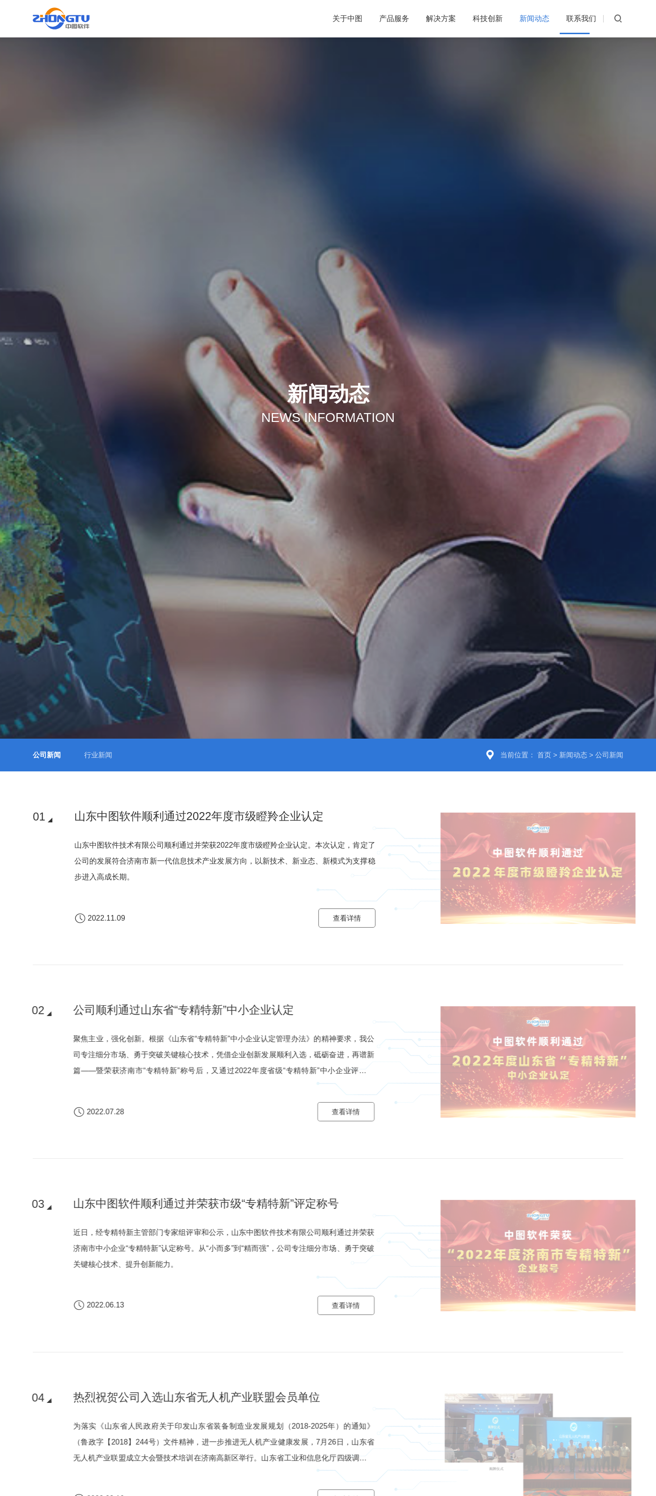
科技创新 (463, 18)
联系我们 (575, 18)
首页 (544, 727)
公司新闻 (609, 727)
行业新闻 (98, 727)
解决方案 (406, 18)
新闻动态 (519, 18)
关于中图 (294, 18)
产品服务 (350, 18)
